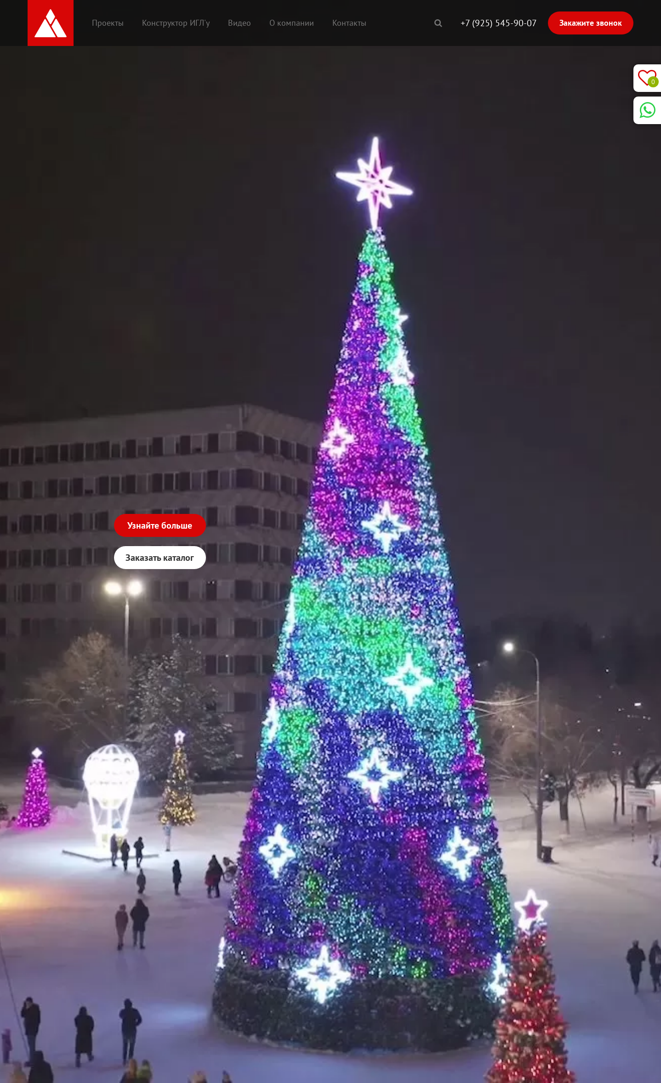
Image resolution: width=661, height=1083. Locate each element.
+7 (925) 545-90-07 (499, 23)
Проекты (108, 22)
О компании (291, 22)
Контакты (349, 22)
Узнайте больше (159, 525)
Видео (239, 22)
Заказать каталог (159, 558)
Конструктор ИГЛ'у (176, 22)
